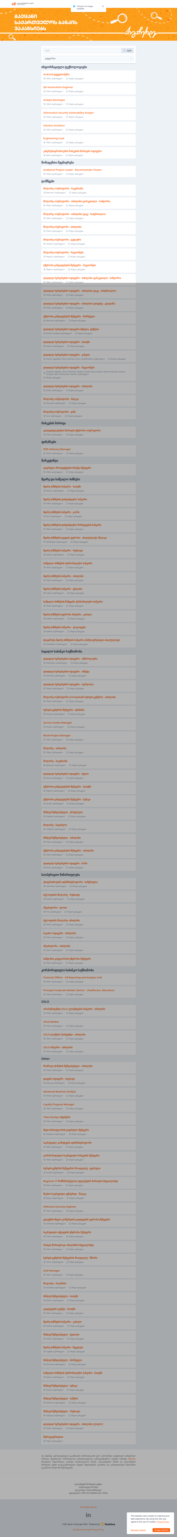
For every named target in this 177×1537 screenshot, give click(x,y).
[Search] (127, 50)
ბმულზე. (132, 1458)
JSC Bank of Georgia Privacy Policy (88, 1529)
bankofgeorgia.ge (88, 1507)
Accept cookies (161, 1530)
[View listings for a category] (88, 58)
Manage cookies (138, 1530)
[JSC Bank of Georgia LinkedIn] (88, 1514)
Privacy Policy (163, 1521)
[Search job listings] (82, 50)
